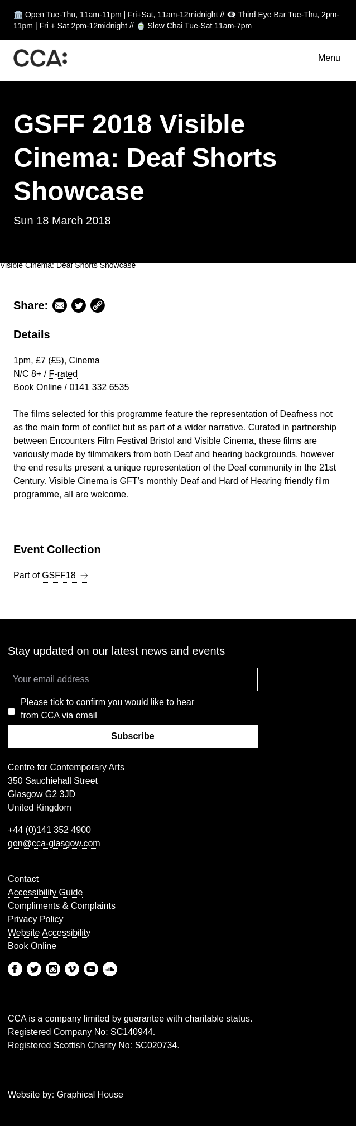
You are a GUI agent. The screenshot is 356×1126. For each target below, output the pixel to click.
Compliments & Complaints (62, 906)
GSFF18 (65, 575)
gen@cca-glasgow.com (54, 843)
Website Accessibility (49, 932)
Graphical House (90, 1094)
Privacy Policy (36, 919)
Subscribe (132, 736)
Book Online (37, 387)
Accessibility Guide (45, 892)
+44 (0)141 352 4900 (49, 830)
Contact (23, 879)
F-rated (63, 373)
